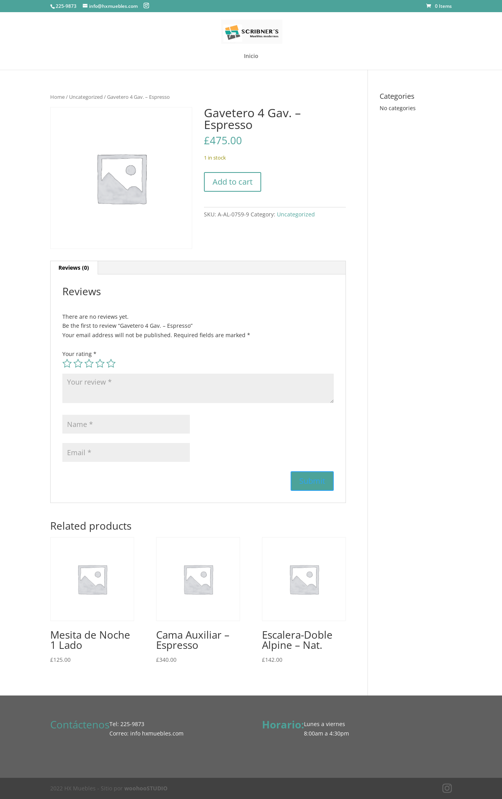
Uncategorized (86, 96)
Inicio (251, 56)
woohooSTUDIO (145, 788)
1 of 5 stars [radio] (67, 363)
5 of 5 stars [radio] (111, 363)
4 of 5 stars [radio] (100, 363)
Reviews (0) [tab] (73, 267)
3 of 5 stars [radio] (89, 363)
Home (57, 96)
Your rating (79, 354)
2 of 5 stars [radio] (78, 363)
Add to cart (233, 181)
